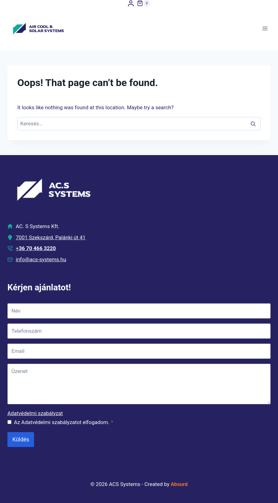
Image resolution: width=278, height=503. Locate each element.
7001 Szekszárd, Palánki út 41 (51, 237)
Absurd (179, 484)
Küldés (20, 439)
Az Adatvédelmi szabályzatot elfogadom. (63, 422)
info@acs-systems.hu (41, 259)
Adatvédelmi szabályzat (35, 413)
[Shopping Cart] (143, 3)
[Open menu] (265, 28)
